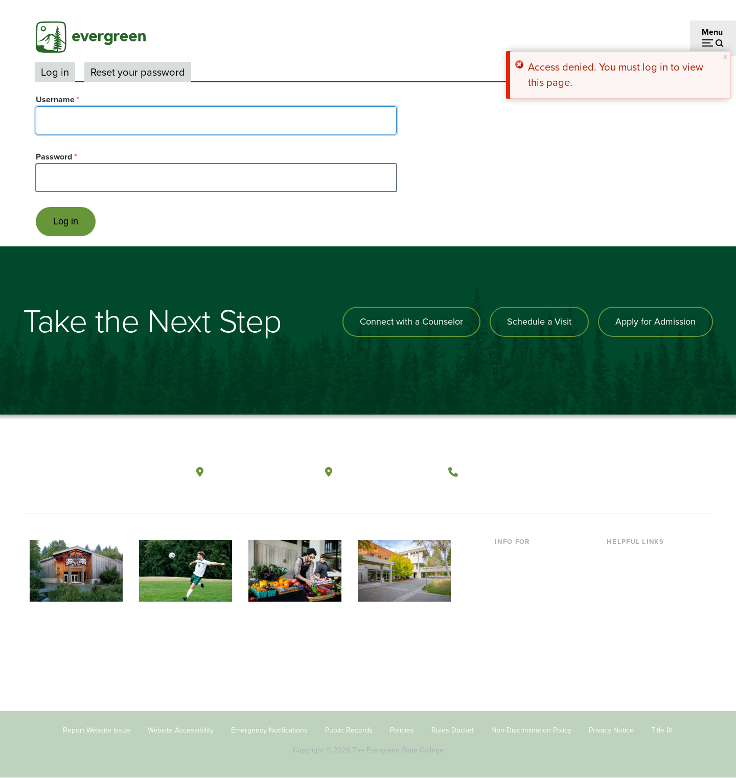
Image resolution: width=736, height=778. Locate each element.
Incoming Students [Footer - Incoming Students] (528, 574)
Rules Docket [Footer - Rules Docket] (452, 730)
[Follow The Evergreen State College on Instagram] (646, 472)
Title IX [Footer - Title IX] (662, 730)
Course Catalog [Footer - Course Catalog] (634, 607)
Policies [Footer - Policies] (402, 730)
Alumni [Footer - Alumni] (507, 640)
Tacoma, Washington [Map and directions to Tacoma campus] (387, 471)
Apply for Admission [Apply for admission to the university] (655, 321)
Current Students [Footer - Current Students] (525, 557)
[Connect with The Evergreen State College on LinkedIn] (667, 472)
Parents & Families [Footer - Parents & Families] (527, 590)
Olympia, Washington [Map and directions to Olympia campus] (260, 471)
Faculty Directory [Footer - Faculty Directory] (637, 574)
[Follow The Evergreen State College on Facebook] (604, 472)
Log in (55, 72)
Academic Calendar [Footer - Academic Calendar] (642, 623)
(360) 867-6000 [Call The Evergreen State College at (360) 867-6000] (501, 471)
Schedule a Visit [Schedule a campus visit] (539, 321)
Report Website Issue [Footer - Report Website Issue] (96, 730)
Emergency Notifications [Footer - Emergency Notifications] (269, 730)
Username (55, 99)
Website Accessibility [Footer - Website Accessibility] (181, 730)
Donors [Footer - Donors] (507, 623)
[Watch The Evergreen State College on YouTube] (625, 472)
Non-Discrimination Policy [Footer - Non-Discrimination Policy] (531, 730)
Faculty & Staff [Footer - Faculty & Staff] (520, 607)
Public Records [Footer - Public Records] (349, 730)
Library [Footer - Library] (619, 557)
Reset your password (137, 72)
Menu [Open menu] (712, 32)
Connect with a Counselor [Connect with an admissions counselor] (411, 321)
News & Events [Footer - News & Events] (633, 640)
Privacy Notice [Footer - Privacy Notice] (611, 730)
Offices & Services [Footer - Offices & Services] (639, 590)
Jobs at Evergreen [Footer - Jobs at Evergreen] (639, 656)
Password (54, 157)
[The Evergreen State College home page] (96, 474)
